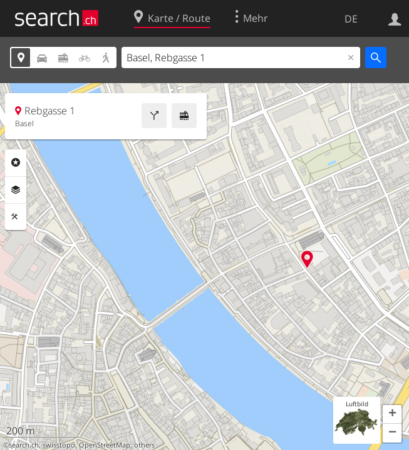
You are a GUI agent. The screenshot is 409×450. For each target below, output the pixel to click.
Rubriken (15, 162)
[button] (392, 414)
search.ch (24, 445)
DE (351, 19)
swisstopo (59, 445)
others (144, 445)
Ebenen (15, 190)
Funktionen (15, 217)
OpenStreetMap (104, 445)
